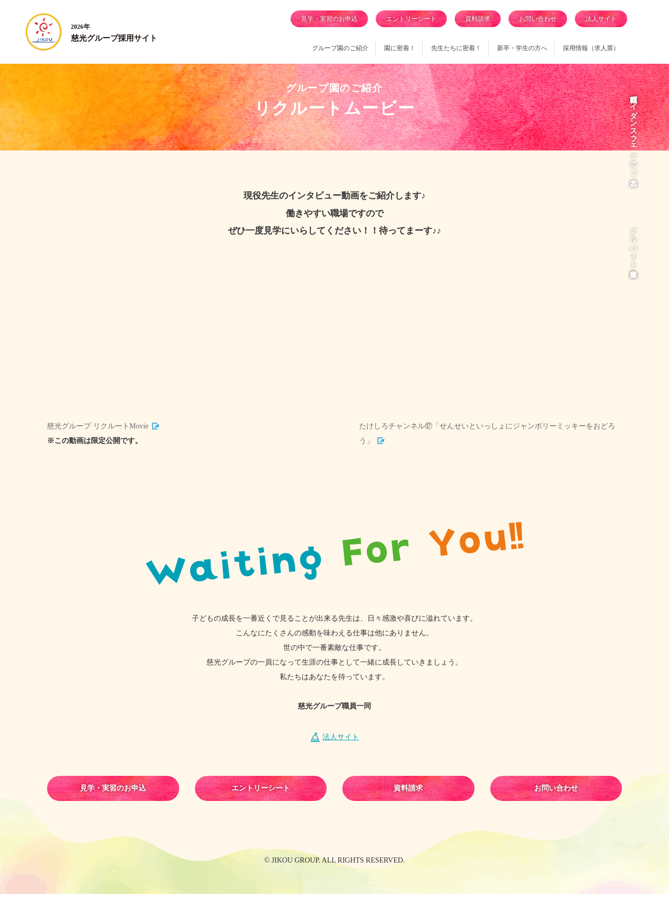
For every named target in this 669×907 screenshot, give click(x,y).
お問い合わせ (538, 18)
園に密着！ (400, 48)
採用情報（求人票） (591, 48)
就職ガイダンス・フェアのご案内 (633, 131)
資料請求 (477, 18)
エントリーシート (411, 18)
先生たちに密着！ (456, 48)
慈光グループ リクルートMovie (97, 439)
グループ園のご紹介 (340, 48)
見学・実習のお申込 (329, 18)
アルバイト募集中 (633, 244)
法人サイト (601, 18)
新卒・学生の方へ (522, 48)
